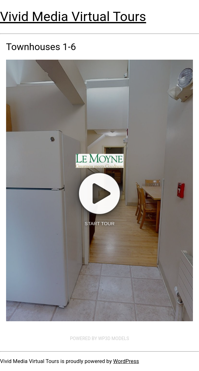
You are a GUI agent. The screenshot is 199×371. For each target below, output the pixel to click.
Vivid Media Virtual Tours (73, 16)
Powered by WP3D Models (99, 338)
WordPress (126, 361)
